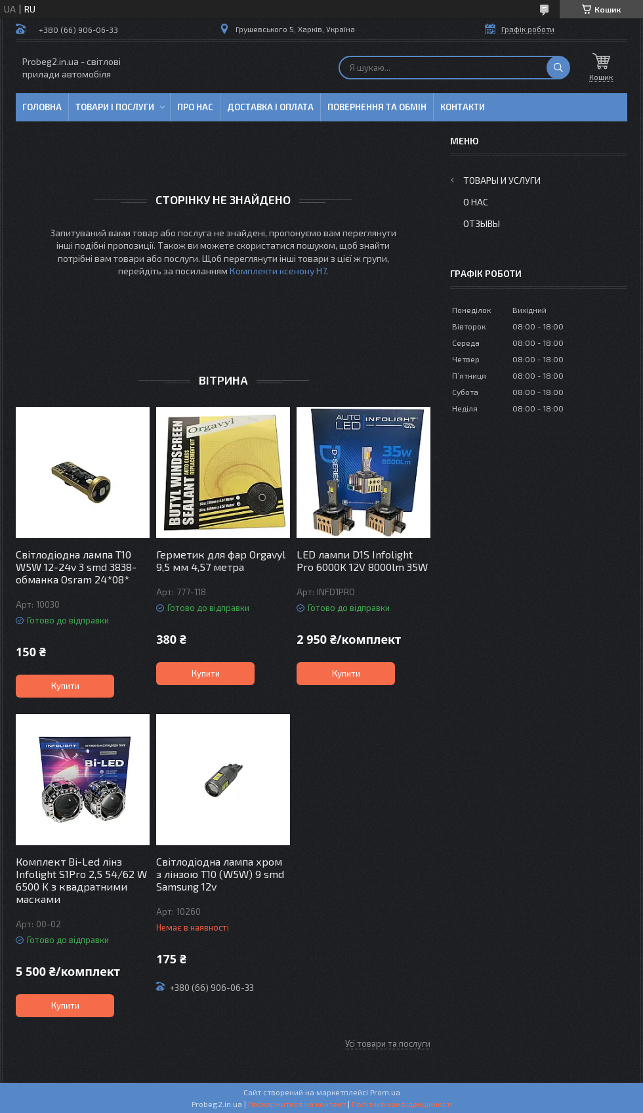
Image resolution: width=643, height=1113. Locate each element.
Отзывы (481, 223)
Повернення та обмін (376, 107)
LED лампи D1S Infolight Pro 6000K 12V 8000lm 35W (362, 560)
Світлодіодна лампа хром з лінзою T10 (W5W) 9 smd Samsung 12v (220, 873)
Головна (42, 107)
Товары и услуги (502, 180)
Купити (65, 686)
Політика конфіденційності (402, 1103)
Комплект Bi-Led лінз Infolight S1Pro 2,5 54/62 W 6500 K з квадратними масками (81, 880)
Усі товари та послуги (387, 1043)
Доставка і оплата (270, 107)
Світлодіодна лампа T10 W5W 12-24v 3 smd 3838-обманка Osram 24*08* (76, 566)
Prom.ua (385, 1092)
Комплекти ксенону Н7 (278, 270)
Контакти (462, 107)
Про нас (195, 107)
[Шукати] (558, 67)
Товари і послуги (114, 107)
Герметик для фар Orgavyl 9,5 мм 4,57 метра (220, 560)
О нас (475, 201)
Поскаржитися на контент (297, 1103)
